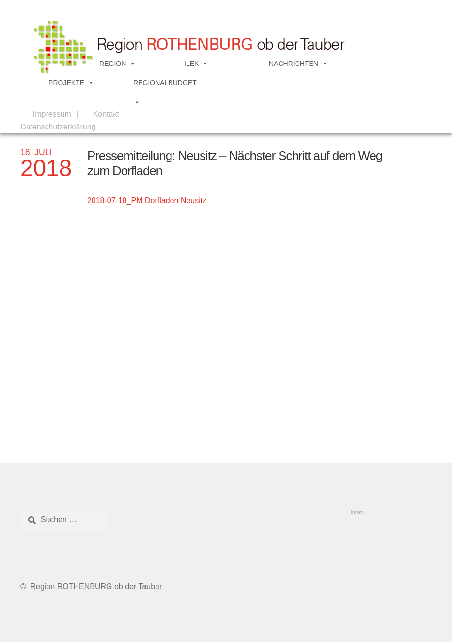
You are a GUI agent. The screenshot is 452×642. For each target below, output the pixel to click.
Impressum (52, 114)
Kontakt (106, 114)
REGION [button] (117, 63)
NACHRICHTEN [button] (298, 63)
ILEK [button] (196, 63)
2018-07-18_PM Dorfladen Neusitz (146, 200)
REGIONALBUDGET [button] (165, 86)
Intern (357, 512)
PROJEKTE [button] (71, 83)
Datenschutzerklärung (58, 127)
